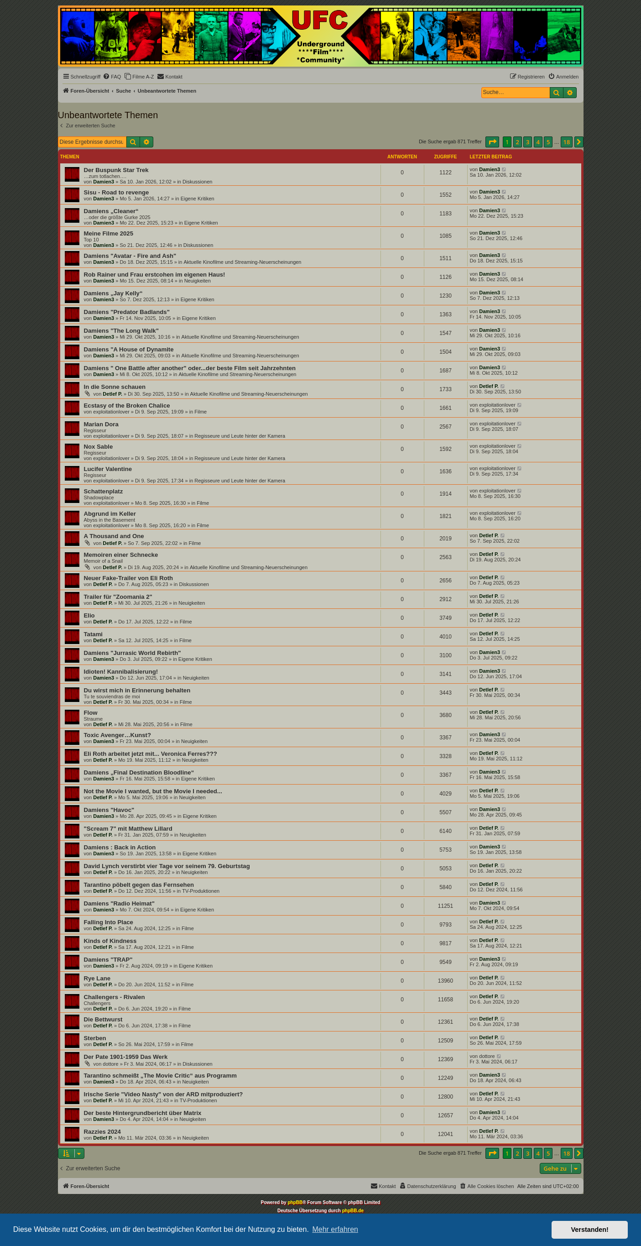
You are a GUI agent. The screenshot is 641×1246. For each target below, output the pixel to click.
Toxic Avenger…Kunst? (117, 735)
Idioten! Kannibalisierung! (121, 671)
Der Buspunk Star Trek (116, 170)
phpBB (294, 1202)
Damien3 (103, 181)
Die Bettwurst (103, 1019)
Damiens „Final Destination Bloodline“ (139, 772)
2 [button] (517, 142)
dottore (110, 1064)
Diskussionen (197, 181)
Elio (89, 615)
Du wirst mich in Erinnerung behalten (137, 690)
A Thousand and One (114, 536)
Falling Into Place (108, 922)
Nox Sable (98, 446)
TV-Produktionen (200, 891)
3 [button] (527, 142)
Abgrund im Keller (110, 513)
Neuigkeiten (197, 280)
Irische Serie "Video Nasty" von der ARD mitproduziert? (163, 1094)
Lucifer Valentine (108, 469)
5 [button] (548, 142)
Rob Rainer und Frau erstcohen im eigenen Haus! (154, 274)
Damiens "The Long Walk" (121, 330)
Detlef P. (112, 394)
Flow (91, 712)
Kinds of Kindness (110, 940)
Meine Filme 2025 (108, 233)
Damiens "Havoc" (109, 809)
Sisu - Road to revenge (116, 192)
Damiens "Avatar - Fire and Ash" (130, 255)
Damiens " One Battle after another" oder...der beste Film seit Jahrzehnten (190, 368)
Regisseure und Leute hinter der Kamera (239, 436)
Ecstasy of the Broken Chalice (127, 405)
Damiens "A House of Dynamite (129, 349)
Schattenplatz (103, 491)
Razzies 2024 (102, 1131)
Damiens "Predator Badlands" (127, 312)
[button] (492, 141)
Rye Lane (97, 978)
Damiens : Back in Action (120, 847)
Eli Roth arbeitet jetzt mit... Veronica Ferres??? (150, 753)
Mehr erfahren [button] (335, 1229)
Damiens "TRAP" (108, 959)
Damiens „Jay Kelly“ (113, 293)
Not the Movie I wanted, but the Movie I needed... (153, 791)
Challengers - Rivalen (114, 997)
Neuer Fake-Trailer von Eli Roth (128, 578)
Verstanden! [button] (590, 1229)
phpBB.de (353, 1210)
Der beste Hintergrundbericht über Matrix (143, 1113)
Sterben (95, 1038)
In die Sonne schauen (115, 386)
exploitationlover (111, 411)
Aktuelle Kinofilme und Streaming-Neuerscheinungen (242, 262)
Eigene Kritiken (197, 198)
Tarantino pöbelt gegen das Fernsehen (139, 884)
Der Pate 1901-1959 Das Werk (126, 1056)
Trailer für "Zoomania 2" (118, 596)
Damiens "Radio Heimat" (119, 903)
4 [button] (538, 142)
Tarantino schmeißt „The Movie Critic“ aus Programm (160, 1075)
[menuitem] (112, 76)
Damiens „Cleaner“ (111, 211)
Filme (200, 411)
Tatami (93, 634)
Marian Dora (101, 424)
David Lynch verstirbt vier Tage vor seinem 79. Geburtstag (167, 866)
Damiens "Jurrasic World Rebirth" (132, 652)
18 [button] (566, 142)
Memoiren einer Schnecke (121, 554)
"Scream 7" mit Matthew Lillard (128, 828)
